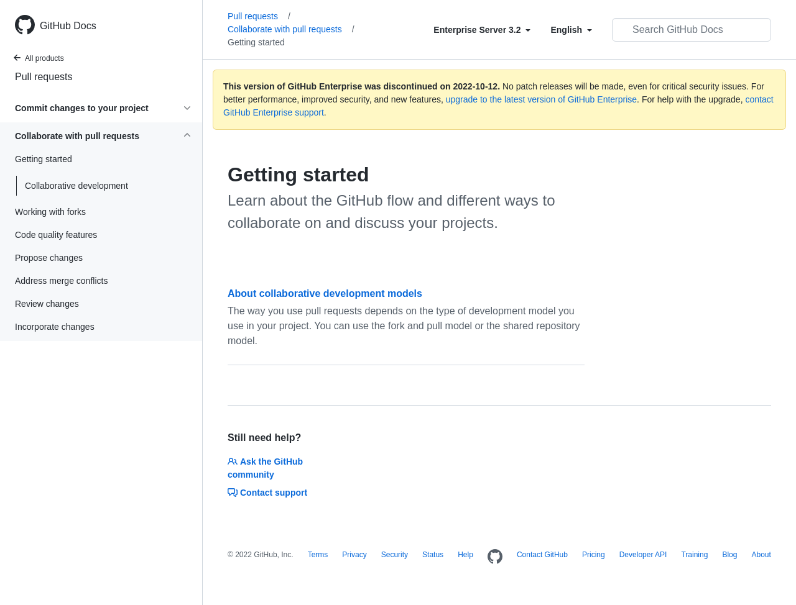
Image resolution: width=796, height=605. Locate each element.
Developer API (643, 554)
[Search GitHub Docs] (691, 30)
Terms (318, 554)
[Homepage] (495, 557)
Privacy (354, 554)
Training (694, 554)
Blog (729, 554)
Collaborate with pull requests (291, 29)
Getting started (256, 42)
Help (465, 554)
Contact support (267, 493)
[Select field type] (481, 30)
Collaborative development (76, 186)
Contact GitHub (542, 554)
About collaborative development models (325, 293)
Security (394, 554)
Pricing (593, 554)
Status (432, 554)
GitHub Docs (68, 25)
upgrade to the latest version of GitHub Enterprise (541, 99)
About (761, 554)
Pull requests (44, 76)
